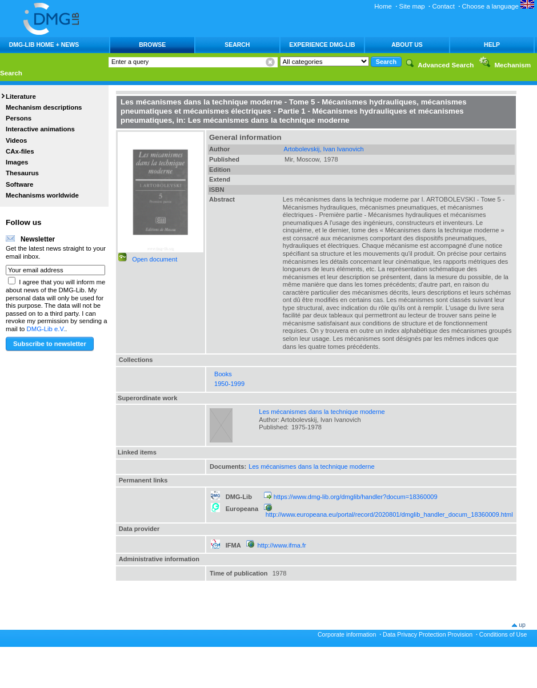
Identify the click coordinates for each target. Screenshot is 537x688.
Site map (412, 6)
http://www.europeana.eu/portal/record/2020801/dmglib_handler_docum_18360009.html (389, 514)
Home (383, 6)
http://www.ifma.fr (282, 545)
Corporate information (347, 634)
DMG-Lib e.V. (46, 328)
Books (223, 374)
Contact (443, 6)
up (522, 624)
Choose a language (498, 6)
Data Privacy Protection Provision (427, 634)
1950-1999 (229, 383)
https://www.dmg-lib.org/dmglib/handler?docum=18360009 (356, 496)
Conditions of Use (503, 634)
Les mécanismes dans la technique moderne (321, 411)
